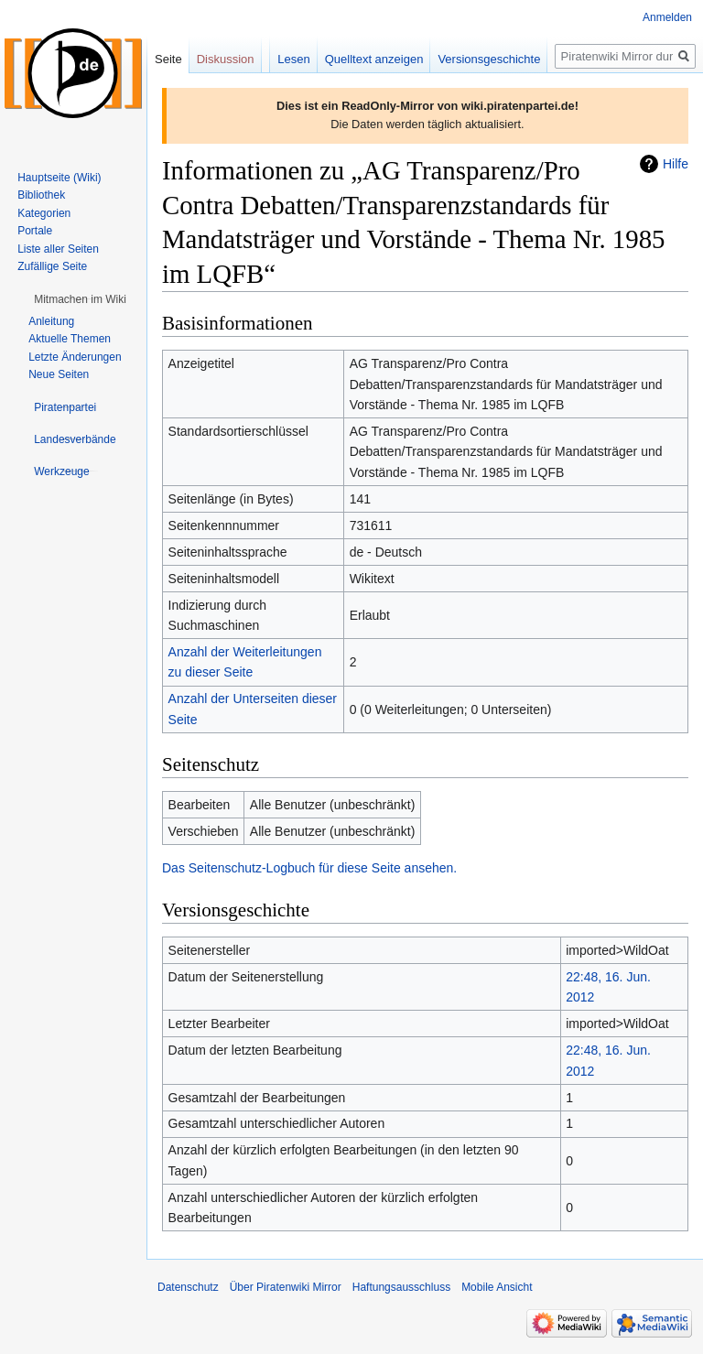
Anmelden (667, 17)
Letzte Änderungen (74, 357)
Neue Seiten (58, 374)
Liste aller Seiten (58, 249)
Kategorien (43, 213)
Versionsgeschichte (489, 59)
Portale (34, 230)
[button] (80, 299)
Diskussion (225, 59)
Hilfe (675, 164)
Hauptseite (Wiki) (59, 177)
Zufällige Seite (52, 266)
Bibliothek (41, 195)
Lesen (293, 59)
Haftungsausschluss (401, 1287)
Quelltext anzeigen (374, 59)
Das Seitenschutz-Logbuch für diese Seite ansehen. (309, 868)
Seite (168, 59)
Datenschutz (188, 1287)
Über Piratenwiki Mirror (285, 1287)
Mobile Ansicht (496, 1287)
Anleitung (51, 321)
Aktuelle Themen (69, 338)
